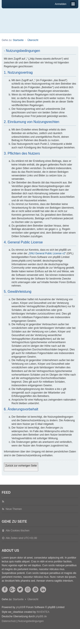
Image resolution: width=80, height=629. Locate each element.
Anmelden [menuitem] (60, 4)
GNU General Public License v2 (47, 253)
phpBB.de (41, 616)
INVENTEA (42, 611)
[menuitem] (9, 621)
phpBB (20, 607)
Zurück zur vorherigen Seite (21, 465)
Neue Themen (14, 509)
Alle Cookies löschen (17, 530)
